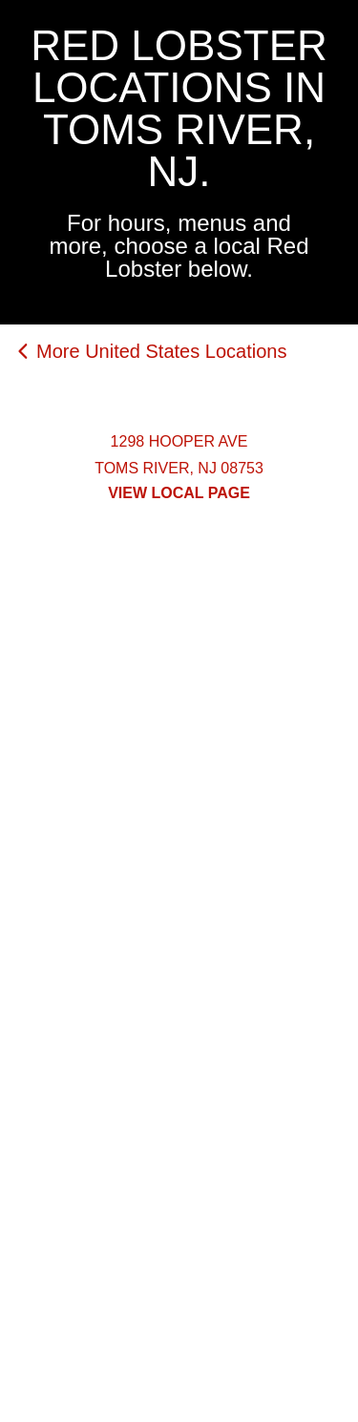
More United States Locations (161, 351)
